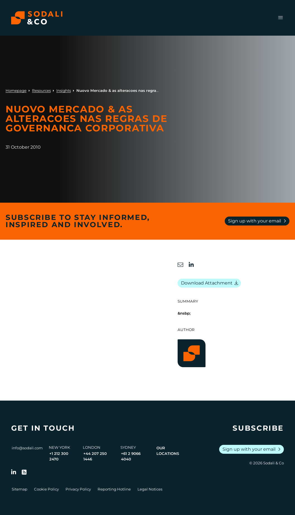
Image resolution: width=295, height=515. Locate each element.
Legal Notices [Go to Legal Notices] (149, 489)
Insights (63, 90)
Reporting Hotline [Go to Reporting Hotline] (114, 489)
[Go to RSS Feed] (24, 472)
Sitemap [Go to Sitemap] (19, 489)
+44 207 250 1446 (95, 456)
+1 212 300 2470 (58, 456)
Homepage (16, 90)
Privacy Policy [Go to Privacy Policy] (78, 489)
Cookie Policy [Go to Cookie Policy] (46, 489)
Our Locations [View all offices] (167, 451)
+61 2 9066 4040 (131, 456)
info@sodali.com (27, 448)
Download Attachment (210, 283)
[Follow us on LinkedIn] (13, 472)
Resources (41, 90)
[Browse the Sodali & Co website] (36, 17)
